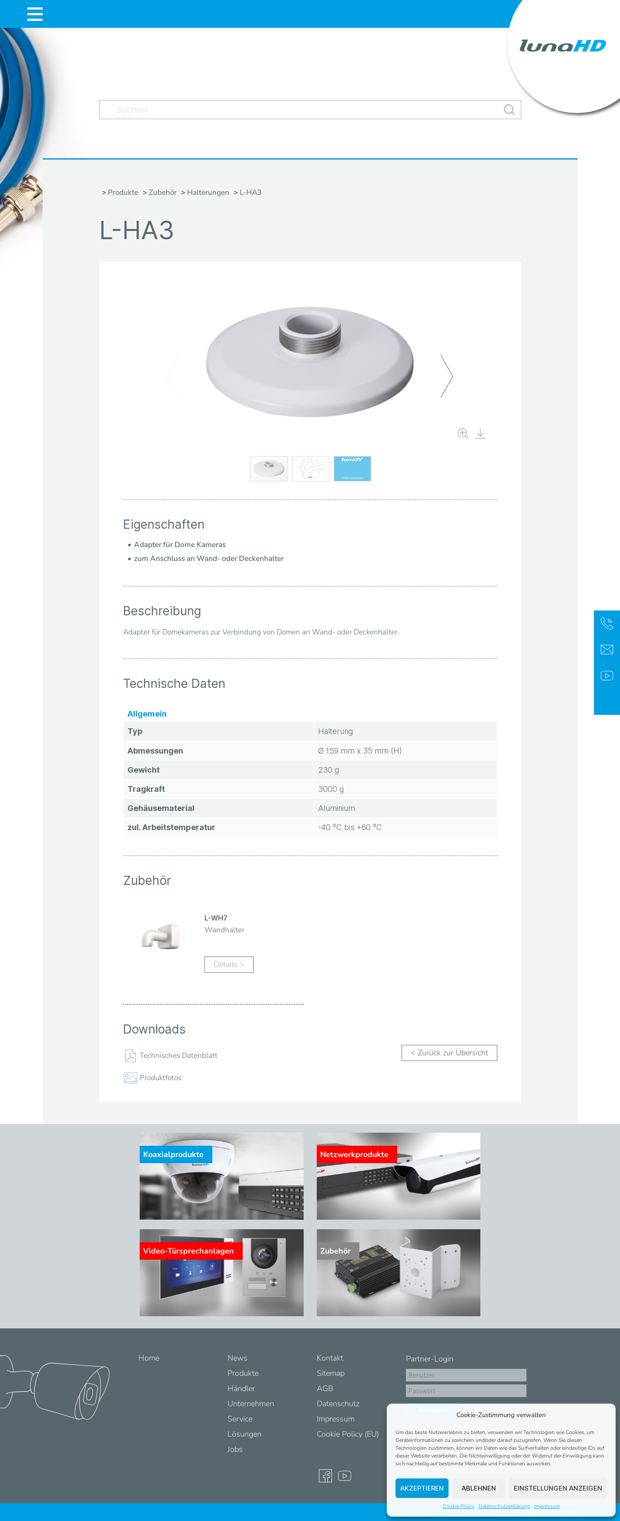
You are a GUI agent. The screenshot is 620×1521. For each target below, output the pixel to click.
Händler (241, 1388)
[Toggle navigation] (34, 14)
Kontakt (330, 1358)
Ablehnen (479, 1488)
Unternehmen (251, 1403)
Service (240, 1419)
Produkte (123, 192)
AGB (325, 1388)
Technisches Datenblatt (179, 1055)
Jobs (235, 1449)
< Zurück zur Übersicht (449, 1052)
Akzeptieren (422, 1488)
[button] (602, 1415)
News (238, 1358)
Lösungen (244, 1434)
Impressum (547, 1506)
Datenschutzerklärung (504, 1506)
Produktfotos (160, 1077)
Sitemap (331, 1373)
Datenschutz (338, 1403)
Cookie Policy (458, 1506)
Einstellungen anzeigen (558, 1488)
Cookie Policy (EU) (348, 1434)
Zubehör (163, 192)
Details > (229, 964)
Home (148, 1358)
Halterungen (208, 192)
